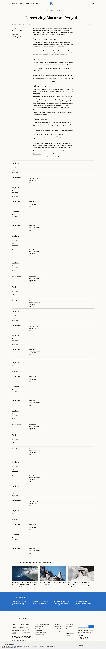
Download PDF (37, 153)
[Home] (23, 618)
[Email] (83, 626)
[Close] (103, 645)
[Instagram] (81, 638)
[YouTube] (87, 638)
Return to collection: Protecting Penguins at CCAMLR (47, 156)
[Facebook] (79, 638)
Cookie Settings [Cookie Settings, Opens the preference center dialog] (81, 645)
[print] (21, 30)
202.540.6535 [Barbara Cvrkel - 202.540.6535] (32, 180)
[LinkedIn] (83, 638)
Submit (91, 626)
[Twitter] (85, 638)
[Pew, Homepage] (53, 3)
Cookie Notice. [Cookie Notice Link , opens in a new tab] (16, 647)
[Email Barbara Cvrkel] (30, 182)
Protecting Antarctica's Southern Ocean (40, 563)
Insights (57, 621)
